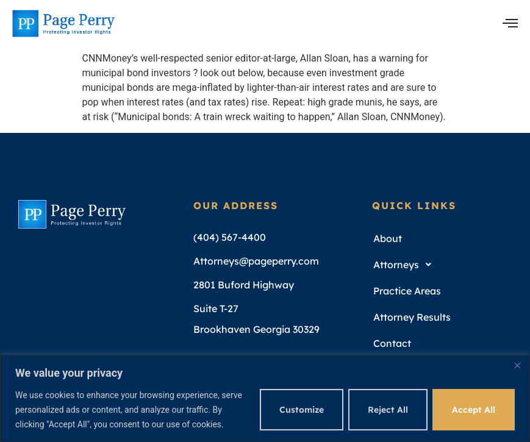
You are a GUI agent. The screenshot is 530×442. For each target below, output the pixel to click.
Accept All (473, 409)
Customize (301, 409)
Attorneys (405, 265)
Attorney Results (412, 317)
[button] (444, 265)
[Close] (517, 365)
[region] (265, 398)
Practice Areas (407, 291)
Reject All (388, 409)
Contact (392, 343)
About (387, 238)
